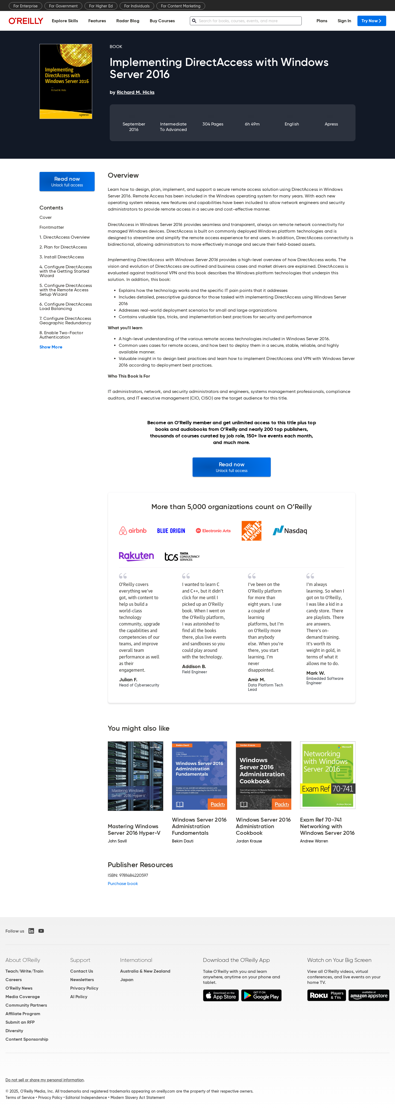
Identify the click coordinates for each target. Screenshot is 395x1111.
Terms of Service (20, 1097)
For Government (63, 6)
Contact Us (81, 971)
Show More (51, 347)
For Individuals (136, 6)
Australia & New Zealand (145, 971)
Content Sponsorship (26, 1039)
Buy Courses (162, 21)
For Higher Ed (101, 6)
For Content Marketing (181, 6)
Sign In (344, 21)
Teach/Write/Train (24, 971)
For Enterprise (25, 6)
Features (97, 21)
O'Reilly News (18, 988)
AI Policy (78, 997)
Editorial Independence (86, 1097)
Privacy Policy (84, 988)
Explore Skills (65, 21)
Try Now (372, 21)
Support (80, 960)
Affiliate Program (22, 1014)
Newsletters (82, 979)
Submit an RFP (20, 1022)
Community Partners (26, 1005)
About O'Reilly (22, 960)
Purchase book (123, 883)
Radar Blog (127, 21)
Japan (126, 979)
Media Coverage (22, 997)
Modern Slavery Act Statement (138, 1097)
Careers (13, 979)
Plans (322, 21)
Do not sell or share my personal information (44, 1079)
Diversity (14, 1031)
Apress (331, 124)
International (136, 960)
